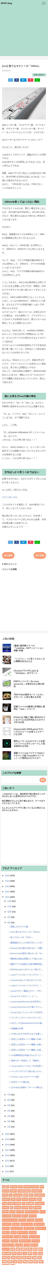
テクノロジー (39, 75)
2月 (9, 1121)
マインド (36, 1241)
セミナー (6, 1228)
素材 (39, 1257)
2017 (7, 1150)
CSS (20, 1187)
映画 (4, 1257)
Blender (14, 1187)
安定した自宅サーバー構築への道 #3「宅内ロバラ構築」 (27, 1039)
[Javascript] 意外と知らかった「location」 (27, 953)
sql (30, 1207)
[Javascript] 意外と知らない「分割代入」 (27, 948)
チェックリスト (16, 1228)
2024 (7, 881)
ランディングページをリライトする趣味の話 (27, 1018)
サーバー (22, 1220)
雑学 (41, 1262)
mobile (24, 1207)
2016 (7, 1155)
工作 (24, 1253)
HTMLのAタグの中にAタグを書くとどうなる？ (27, 1034)
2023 (7, 886)
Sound (24, 1199)
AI (7, 1187)
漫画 (23, 1257)
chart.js (5, 1207)
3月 (9, 1116)
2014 (7, 1166)
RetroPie (6, 1199)
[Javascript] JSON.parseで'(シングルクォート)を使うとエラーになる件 (29, 731)
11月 (9, 906)
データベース (22, 1232)
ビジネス (14, 1241)
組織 (4, 1262)
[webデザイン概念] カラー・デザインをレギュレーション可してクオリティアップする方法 (27, 991)
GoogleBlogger (24, 1191)
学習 (19, 1253)
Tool (4, 1203)
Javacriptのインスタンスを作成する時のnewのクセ (27, 1066)
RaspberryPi (39, 1195)
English (13, 1191)
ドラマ (25, 1237)
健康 (23, 1249)
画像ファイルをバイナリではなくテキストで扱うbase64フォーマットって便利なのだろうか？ (29, 755)
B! (23, 80)
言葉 (20, 1262)
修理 (18, 1249)
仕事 (12, 1249)
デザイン (6, 1232)
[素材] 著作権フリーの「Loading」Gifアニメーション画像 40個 (29, 648)
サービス (30, 1220)
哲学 (14, 1253)
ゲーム (25, 1216)
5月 (9, 1105)
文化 (35, 1253)
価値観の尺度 (17, 1028)
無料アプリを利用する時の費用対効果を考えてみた (27, 964)
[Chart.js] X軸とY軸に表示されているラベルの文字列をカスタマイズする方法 (29, 719)
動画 (40, 1249)
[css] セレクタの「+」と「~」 (25, 996)
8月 (9, 922)
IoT (10, 1195)
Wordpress (39, 1203)
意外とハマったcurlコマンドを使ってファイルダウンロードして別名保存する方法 (29, 743)
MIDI (25, 1195)
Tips (39, 1199)
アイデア (20, 1212)
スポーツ (16, 1224)
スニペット (7, 1224)
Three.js (32, 1199)
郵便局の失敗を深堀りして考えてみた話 (27, 959)
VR (24, 1203)
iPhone (17, 1207)
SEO (13, 1199)
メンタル (19, 1245)
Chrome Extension (31, 1187)
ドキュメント (7, 1237)
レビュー (6, 1249)
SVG (18, 1199)
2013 (7, 1171)
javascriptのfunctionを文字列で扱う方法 (27, 1002)
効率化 (29, 1249)
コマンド (33, 1216)
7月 (9, 1095)
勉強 (35, 1249)
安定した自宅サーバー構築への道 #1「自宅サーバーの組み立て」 (27, 1050)
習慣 (9, 1262)
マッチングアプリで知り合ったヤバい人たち (27, 1071)
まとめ (12, 1212)
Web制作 (30, 1203)
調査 (25, 1262)
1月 (9, 1127)
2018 (7, 1144)
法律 (18, 1257)
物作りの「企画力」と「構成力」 (26, 1060)
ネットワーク (34, 1237)
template (37, 1207)
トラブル (33, 1232)
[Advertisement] (24, 32)
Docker (5, 1191)
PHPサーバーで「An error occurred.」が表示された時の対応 (29, 683)
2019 (7, 1139)
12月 (9, 901)
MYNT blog (6, 3)
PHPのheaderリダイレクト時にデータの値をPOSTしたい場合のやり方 (27, 969)
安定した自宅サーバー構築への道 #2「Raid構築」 (27, 1044)
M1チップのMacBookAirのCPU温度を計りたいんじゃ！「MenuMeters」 (27, 1023)
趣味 (30, 1262)
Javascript (18, 1195)
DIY (41, 1187)
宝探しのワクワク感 (19, 927)
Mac (31, 1195)
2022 (7, 891)
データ (13, 1232)
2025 (7, 875)
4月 (9, 1111)
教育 (30, 1253)
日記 (40, 1253)
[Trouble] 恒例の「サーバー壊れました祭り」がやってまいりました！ (27, 1087)
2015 (7, 1161)
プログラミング (25, 1241)
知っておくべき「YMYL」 (22, 937)
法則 (13, 1257)
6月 (9, 1100)
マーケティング (8, 1245)
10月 (9, 912)
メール (26, 1245)
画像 (34, 1257)
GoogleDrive (37, 1191)
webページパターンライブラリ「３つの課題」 (27, 985)
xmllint (5, 1212)
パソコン (6, 1241)
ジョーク (39, 1220)
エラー (42, 1212)
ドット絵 (17, 1237)
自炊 (14, 1262)
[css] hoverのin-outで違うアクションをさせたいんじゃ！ (27, 1007)
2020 (7, 1134)
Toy (9, 1203)
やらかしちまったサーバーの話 (25, 1077)
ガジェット (17, 1216)
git (12, 1207)
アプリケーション (31, 1212)
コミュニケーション (10, 1220)
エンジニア (7, 1216)
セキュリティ (39, 1224)
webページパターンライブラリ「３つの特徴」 (27, 975)
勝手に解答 (7, 1253)
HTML (5, 1195)
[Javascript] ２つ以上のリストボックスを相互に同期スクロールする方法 (27, 980)
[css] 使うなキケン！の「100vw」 (25, 932)
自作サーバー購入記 (20, 1082)
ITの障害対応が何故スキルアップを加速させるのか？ (27, 1055)
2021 (7, 897)
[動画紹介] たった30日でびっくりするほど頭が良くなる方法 (27, 943)
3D (4, 1187)
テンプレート (40, 1228)
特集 (29, 1257)
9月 (9, 917)
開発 (36, 1262)
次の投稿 (8, 555)
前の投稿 (40, 555)
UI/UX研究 (16, 1203)
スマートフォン (26, 1224)
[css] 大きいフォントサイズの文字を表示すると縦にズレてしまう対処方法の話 (27, 1012)
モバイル (34, 1245)
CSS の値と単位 (9, 497)
